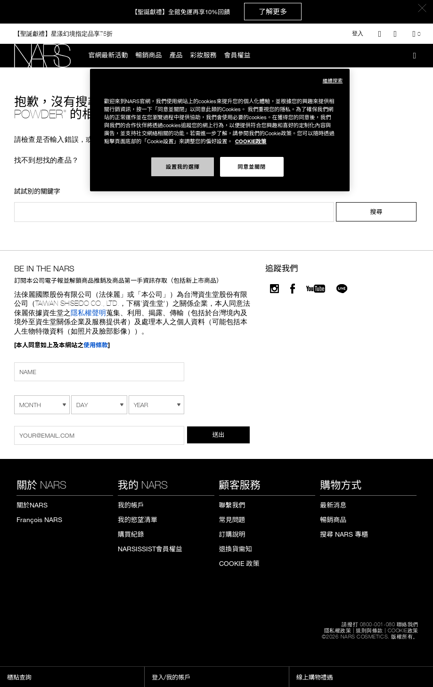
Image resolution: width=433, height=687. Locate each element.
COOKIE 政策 (239, 563)
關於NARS (32, 505)
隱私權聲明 (88, 313)
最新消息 (333, 505)
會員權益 (237, 55)
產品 (176, 55)
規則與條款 (369, 630)
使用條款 (95, 345)
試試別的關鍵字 (37, 191)
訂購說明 (232, 534)
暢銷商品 (149, 55)
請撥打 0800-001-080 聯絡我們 (380, 624)
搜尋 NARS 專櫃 (344, 534)
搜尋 (376, 211)
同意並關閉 (251, 166)
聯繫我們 (232, 505)
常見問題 (232, 520)
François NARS (39, 520)
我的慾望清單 (137, 520)
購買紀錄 (131, 534)
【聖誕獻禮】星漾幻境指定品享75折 (63, 33)
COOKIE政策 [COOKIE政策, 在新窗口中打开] (251, 141)
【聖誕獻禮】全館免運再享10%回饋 (216, 11)
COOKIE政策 (403, 630)
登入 (357, 33)
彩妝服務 (203, 55)
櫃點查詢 (19, 677)
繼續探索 (333, 80)
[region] (220, 130)
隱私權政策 (337, 630)
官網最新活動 (108, 55)
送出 (218, 434)
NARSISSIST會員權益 (150, 549)
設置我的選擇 (183, 166)
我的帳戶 (131, 505)
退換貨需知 (235, 549)
